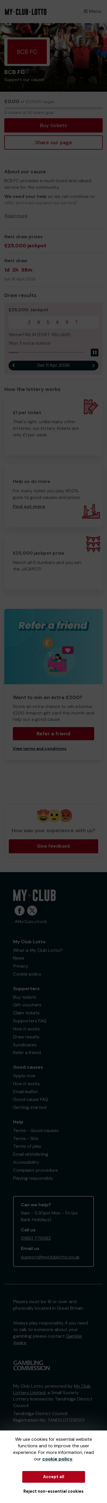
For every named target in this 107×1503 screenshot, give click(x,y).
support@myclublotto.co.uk (50, 1257)
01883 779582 (36, 1238)
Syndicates (25, 1045)
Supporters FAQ (30, 1021)
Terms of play (27, 1146)
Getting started (29, 1107)
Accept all (53, 1476)
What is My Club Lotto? (37, 950)
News (18, 958)
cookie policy (57, 1459)
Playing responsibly (33, 1178)
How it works (26, 1029)
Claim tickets (26, 1013)
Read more (16, 216)
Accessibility (26, 1162)
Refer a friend (53, 733)
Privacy (20, 966)
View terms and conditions (39, 748)
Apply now (24, 1076)
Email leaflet (25, 1092)
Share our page (53, 142)
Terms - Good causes (35, 1130)
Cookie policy (27, 974)
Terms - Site (26, 1138)
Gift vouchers (27, 1005)
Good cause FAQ (30, 1099)
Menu (92, 11)
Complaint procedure (35, 1170)
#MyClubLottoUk (31, 921)
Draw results (26, 1037)
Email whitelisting (30, 1154)
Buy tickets (53, 125)
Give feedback (53, 846)
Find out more (29, 506)
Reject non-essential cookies (53, 1491)
